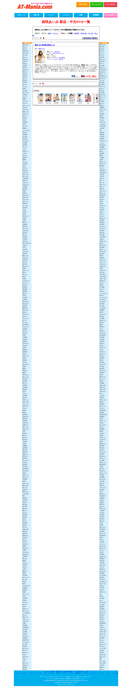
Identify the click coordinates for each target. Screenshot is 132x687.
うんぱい (101, 142)
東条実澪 (24, 414)
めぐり (101, 600)
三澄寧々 (24, 569)
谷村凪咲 (24, 385)
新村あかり (102, 443)
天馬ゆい (101, 397)
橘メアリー (102, 379)
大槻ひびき (102, 149)
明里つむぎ (102, 67)
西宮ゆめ (101, 447)
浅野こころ (102, 74)
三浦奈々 (24, 550)
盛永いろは (25, 427)
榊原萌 (101, 285)
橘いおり (24, 383)
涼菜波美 (24, 360)
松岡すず (24, 541)
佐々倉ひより (26, 280)
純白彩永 (24, 537)
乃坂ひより (102, 458)
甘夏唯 (24, 99)
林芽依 (24, 481)
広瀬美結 (101, 498)
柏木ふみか (25, 199)
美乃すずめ (102, 583)
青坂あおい (25, 59)
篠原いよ (24, 312)
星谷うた (24, 512)
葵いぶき (101, 53)
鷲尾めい (101, 667)
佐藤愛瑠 (101, 310)
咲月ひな (24, 285)
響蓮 (23, 496)
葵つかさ (101, 55)
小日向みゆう (103, 276)
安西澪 (24, 124)
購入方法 (47, 671)
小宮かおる (25, 251)
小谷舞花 (24, 239)
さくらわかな (103, 297)
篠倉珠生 (24, 305)
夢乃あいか (102, 644)
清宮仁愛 (101, 234)
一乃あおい (102, 124)
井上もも (24, 161)
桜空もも (101, 295)
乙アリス (101, 168)
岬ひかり (24, 558)
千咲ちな (24, 393)
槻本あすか (25, 406)
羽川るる (24, 168)
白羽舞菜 (24, 337)
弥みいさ (24, 103)
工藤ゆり (101, 239)
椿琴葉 (24, 410)
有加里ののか (103, 69)
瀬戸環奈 (101, 362)
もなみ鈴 (101, 604)
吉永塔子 (101, 652)
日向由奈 (101, 489)
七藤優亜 (24, 445)
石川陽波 (24, 142)
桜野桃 (24, 268)
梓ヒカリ (101, 80)
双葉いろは (102, 508)
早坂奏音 (24, 479)
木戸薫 (24, 220)
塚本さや (24, 397)
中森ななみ (25, 429)
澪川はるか (25, 552)
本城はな (24, 525)
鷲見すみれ (25, 364)
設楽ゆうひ (102, 320)
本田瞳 (101, 525)
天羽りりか (102, 86)
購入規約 (52, 671)
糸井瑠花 (101, 132)
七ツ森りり (102, 439)
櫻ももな (24, 274)
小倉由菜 (101, 157)
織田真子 (101, 165)
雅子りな (101, 186)
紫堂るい (101, 322)
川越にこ (101, 211)
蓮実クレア (102, 462)
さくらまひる (103, 293)
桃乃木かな (102, 612)
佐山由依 (24, 297)
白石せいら (25, 326)
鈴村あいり (102, 353)
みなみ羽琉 (102, 575)
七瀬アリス (102, 437)
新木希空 (101, 101)
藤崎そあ (24, 508)
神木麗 (101, 203)
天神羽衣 (24, 94)
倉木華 (101, 243)
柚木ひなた (25, 648)
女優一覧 (36, 15)
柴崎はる (101, 326)
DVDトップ (21, 15)
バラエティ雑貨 (114, 673)
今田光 (24, 165)
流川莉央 (101, 665)
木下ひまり (102, 226)
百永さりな (102, 610)
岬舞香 (24, 560)
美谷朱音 (101, 560)
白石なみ (24, 330)
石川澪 (101, 111)
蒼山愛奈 (24, 65)
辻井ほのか (102, 391)
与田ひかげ (25, 656)
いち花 (24, 149)
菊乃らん (101, 214)
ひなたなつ (102, 487)
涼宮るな (24, 362)
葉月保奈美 (25, 468)
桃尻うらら (25, 610)
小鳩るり (24, 245)
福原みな (101, 502)
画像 (49, 33)
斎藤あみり (102, 280)
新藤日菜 (24, 349)
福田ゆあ (24, 504)
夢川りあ (24, 650)
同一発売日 (62, 57)
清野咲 (24, 366)
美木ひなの (102, 546)
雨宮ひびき (102, 94)
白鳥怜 (24, 335)
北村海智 (101, 224)
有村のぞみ (102, 109)
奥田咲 (101, 155)
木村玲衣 (101, 232)
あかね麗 (101, 65)
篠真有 (101, 324)
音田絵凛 (24, 188)
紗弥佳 (24, 295)
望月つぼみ (102, 602)
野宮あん (24, 462)
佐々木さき (102, 301)
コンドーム (71, 673)
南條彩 (101, 441)
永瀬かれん (25, 422)
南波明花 (24, 452)
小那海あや (102, 170)
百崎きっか (25, 608)
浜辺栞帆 (101, 477)
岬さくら (101, 550)
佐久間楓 (101, 287)
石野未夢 (24, 145)
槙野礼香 (24, 531)
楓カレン (101, 180)
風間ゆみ (101, 188)
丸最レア (101, 539)
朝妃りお (24, 78)
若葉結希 (24, 667)
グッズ (111, 15)
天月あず (101, 90)
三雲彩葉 (24, 556)
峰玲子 (24, 583)
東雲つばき (25, 310)
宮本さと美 (25, 594)
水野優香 (101, 554)
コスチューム (93, 673)
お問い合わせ (83, 4)
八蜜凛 (101, 466)
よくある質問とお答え (79, 671)
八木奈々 (101, 621)
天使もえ (101, 88)
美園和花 (101, 558)
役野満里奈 (102, 623)
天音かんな (25, 101)
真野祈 (101, 537)
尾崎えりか (102, 161)
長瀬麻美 (101, 416)
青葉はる (24, 63)
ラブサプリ (86, 673)
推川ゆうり (102, 163)
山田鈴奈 (24, 633)
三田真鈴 (101, 562)
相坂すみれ (25, 44)
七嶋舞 (101, 435)
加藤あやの (102, 195)
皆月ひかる (102, 571)
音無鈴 (24, 191)
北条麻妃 (101, 514)
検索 (80, 15)
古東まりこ (25, 241)
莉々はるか (102, 661)
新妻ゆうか (25, 454)
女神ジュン (25, 602)
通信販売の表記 (59, 671)
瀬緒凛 (24, 368)
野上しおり (25, 460)
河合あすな (102, 205)
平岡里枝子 (102, 496)
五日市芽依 (102, 126)
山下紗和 (24, 629)
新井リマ (101, 99)
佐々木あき (102, 299)
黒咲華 (101, 255)
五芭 (100, 130)
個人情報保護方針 (69, 671)
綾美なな (24, 115)
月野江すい (102, 387)
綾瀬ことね (25, 111)
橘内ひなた (102, 376)
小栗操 (101, 159)
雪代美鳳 (101, 638)
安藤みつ (24, 128)
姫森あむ (24, 498)
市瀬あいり (25, 151)
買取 (87, 671)
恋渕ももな (102, 259)
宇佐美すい (25, 172)
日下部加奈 (102, 236)
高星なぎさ (25, 374)
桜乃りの (101, 289)
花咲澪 (24, 473)
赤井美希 (101, 61)
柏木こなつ (102, 191)
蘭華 (100, 658)
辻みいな (24, 408)
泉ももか (24, 147)
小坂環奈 (24, 236)
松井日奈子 (102, 529)
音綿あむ (24, 193)
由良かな (101, 646)
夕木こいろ (102, 635)
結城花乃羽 (25, 640)
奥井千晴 (24, 180)
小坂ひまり (102, 264)
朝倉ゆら (24, 71)
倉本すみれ (102, 245)
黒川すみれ (102, 251)
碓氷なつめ (25, 174)
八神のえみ (25, 621)
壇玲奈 (24, 391)
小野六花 (101, 176)
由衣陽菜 (24, 638)
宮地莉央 (24, 589)
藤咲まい (24, 510)
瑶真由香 (24, 489)
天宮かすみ (25, 109)
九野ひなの (102, 241)
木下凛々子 (102, 228)
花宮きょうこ (103, 473)
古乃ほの (101, 512)
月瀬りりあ (102, 385)
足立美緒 (24, 90)
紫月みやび (25, 303)
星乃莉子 (101, 518)
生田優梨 (24, 134)
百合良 (24, 654)
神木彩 (101, 201)
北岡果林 (101, 220)
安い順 (90, 33)
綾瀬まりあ (25, 113)
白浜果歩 (24, 339)
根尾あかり (102, 456)
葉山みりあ (25, 483)
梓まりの (24, 84)
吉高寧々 (101, 650)
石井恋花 (24, 138)
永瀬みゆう (25, 424)
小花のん (101, 178)
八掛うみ (101, 627)
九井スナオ (102, 262)
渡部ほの (24, 669)
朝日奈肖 (24, 76)
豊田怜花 (24, 418)
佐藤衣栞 (24, 287)
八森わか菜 (102, 631)
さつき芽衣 (102, 308)
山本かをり (25, 635)
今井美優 (24, 163)
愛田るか (24, 46)
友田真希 (101, 412)
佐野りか (24, 293)
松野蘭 (24, 546)
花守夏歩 (101, 475)
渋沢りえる (25, 318)
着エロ (61, 59)
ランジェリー (101, 673)
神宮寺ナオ (102, 347)
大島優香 (101, 147)
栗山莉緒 (101, 247)
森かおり (24, 615)
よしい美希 (102, 648)
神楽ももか (102, 184)
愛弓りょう (102, 97)
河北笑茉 (24, 207)
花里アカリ (25, 475)
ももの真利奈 (26, 612)
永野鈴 (101, 418)
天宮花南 (101, 92)
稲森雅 (24, 159)
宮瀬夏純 (24, 587)
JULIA (101, 328)
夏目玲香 (24, 439)
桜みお (24, 272)
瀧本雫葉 (24, 379)
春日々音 (24, 487)
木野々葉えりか (26, 243)
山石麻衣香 (25, 627)
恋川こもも (25, 228)
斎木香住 (24, 253)
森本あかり (25, 617)
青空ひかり (102, 59)
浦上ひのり (25, 176)
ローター (40, 673)
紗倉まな (101, 291)
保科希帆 (24, 514)
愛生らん (24, 57)
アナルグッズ (52, 673)
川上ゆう (101, 207)
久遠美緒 (24, 224)
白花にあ (24, 345)
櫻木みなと (25, 266)
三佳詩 (24, 596)
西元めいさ (102, 452)
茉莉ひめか (25, 548)
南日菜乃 (101, 577)
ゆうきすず (25, 642)
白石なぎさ (102, 333)
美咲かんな (102, 548)
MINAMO (102, 579)
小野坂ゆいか (103, 172)
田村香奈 (24, 389)
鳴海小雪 (24, 450)
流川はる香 (102, 663)
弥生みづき (102, 633)
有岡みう (101, 105)
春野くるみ (25, 485)
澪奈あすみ (25, 554)
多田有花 (101, 372)
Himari (101, 491)
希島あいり (102, 218)
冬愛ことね (102, 399)
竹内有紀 (101, 366)
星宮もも (24, 521)
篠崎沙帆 (24, 308)
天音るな (24, 107)
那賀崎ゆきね (103, 414)
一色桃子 (101, 128)
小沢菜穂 (24, 186)
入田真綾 (101, 138)
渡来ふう (101, 669)
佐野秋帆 (24, 289)
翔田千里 (101, 330)
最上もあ (24, 604)
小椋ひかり (25, 182)
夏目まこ (24, 437)
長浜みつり (102, 420)
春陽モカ (101, 485)
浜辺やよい (25, 477)
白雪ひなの (25, 343)
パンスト (107, 673)
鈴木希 (24, 358)
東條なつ (101, 402)
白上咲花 (101, 339)
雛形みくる (25, 491)
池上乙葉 (24, 136)
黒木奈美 (101, 253)
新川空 (24, 120)
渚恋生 (24, 431)
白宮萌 (24, 347)
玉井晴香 (24, 387)
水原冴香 (24, 564)
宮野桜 (24, 592)
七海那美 (24, 447)
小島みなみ (102, 266)
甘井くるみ (25, 92)
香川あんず (25, 195)
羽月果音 (24, 466)
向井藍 (101, 596)
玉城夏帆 (101, 383)
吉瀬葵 (24, 218)
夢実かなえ (25, 652)
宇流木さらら (103, 140)
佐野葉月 (24, 291)
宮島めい (101, 589)
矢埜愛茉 (24, 625)
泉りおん (101, 120)
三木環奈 (24, 299)
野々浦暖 (101, 460)
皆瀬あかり (102, 569)
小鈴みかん (102, 270)
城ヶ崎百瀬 (25, 324)
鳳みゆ (101, 151)
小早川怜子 (102, 274)
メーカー (51, 15)
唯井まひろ (102, 370)
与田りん (24, 658)
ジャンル (66, 15)
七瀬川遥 (24, 441)
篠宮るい (24, 316)
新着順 (76, 33)
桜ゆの (24, 276)
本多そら (24, 527)
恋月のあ (24, 232)
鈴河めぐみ (25, 356)
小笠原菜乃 (25, 178)
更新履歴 (96, 15)
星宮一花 (101, 521)
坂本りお (24, 262)
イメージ (55, 59)
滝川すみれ (102, 364)
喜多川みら (25, 216)
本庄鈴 (101, 523)
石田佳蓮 (101, 113)
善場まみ (24, 370)
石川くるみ (25, 140)
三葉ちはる (102, 564)
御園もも (24, 571)
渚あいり (101, 427)
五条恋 (101, 268)
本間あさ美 (25, 529)
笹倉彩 (24, 278)
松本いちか (102, 533)
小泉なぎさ (25, 230)
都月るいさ (102, 406)
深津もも (24, 502)
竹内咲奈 (24, 381)
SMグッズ (58, 673)
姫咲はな (101, 493)
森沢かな (101, 617)
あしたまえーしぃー (58, 53)
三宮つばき (102, 314)
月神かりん (25, 399)
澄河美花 (101, 358)
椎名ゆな (101, 316)
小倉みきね (25, 184)
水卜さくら (102, 544)
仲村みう (101, 422)
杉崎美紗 (24, 351)
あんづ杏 (24, 126)
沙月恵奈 (101, 303)
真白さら (24, 539)
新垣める (24, 117)
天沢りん (24, 97)
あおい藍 (24, 55)
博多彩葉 (24, 464)
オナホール (17, 673)
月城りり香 (25, 402)
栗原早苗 (24, 226)
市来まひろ (102, 122)
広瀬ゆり (101, 500)
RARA (24, 660)
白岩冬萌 (101, 337)
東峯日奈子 (25, 416)
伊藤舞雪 (101, 134)
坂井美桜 (24, 259)
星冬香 (24, 518)
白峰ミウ (101, 345)
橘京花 (101, 374)
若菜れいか (25, 665)
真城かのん (25, 535)
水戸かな (101, 567)
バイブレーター (32, 673)
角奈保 (101, 360)
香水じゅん (102, 193)
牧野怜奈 (24, 533)
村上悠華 (101, 598)
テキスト (56, 33)
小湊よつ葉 (102, 278)
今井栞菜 (101, 136)
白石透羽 (24, 328)
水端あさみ (102, 556)
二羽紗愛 (101, 510)
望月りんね (25, 577)
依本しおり (102, 656)
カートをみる (110, 4)
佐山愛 (101, 312)
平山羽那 (24, 500)
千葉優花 (24, 395)
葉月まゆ (101, 468)
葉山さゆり (102, 479)
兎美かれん (25, 170)
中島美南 (24, 420)
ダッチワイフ (24, 673)
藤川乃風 (24, 506)
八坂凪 (24, 623)
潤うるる (24, 322)
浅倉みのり (25, 69)
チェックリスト (97, 4)
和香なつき (25, 663)
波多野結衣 (102, 464)
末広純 (101, 349)
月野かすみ (102, 389)
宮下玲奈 (101, 587)
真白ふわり (102, 527)
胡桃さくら (102, 249)
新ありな (101, 103)
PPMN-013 (57, 51)
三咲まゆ (24, 562)
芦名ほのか (102, 78)
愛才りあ (101, 51)
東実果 (24, 88)
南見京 (24, 581)
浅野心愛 (24, 74)
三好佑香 (24, 598)
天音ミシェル (26, 105)
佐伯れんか (25, 257)
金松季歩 (101, 197)
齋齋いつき (25, 255)
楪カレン (101, 640)
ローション (64, 673)
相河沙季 (101, 46)
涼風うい (24, 353)
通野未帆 (101, 404)
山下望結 (24, 631)
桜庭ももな (25, 270)
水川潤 (101, 552)
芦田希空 (24, 82)
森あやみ (101, 615)
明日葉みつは (103, 76)
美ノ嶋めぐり (103, 581)
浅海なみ (24, 80)
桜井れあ (24, 264)
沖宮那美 (101, 153)
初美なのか (25, 470)
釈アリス (24, 320)
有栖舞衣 (101, 107)
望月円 (24, 606)
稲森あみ (24, 157)
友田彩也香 (102, 410)
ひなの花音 (25, 493)
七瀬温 (24, 443)
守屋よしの (25, 619)
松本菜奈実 (102, 535)
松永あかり (25, 544)
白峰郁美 (24, 341)
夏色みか (24, 433)
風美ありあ (25, 197)
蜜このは (24, 579)
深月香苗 (24, 575)
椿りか (101, 393)
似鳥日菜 (101, 454)
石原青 (101, 115)
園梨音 (24, 372)
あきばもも (102, 71)
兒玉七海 (101, 272)
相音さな (24, 49)
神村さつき (25, 201)
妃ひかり (101, 216)
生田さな (24, 132)
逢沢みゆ (101, 49)
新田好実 (24, 458)
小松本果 (24, 249)
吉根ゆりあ (102, 654)
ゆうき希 (24, 644)
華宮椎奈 (24, 203)
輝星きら (24, 222)
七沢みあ (101, 433)
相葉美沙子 (25, 51)
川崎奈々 (24, 211)
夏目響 (101, 431)
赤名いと (101, 63)
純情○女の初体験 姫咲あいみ (45, 45)
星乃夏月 (101, 516)
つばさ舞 (101, 395)
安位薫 (101, 625)
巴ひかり (101, 408)
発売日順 (83, 33)
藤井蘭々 (101, 504)
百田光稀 (101, 608)
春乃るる (101, 483)
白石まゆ (24, 333)
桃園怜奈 (101, 606)
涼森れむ (101, 356)
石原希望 (101, 117)
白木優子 (101, 341)
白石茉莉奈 (102, 335)
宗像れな (24, 600)
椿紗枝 (24, 412)
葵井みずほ (25, 53)
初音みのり (102, 470)
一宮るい (24, 153)
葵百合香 (101, 57)
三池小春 (101, 541)
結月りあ (101, 642)
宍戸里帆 (101, 318)
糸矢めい (24, 155)
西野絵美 (101, 445)
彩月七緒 (101, 305)
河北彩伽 (101, 209)
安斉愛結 (24, 122)
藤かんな (101, 506)
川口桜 (24, 209)
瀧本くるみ (25, 376)
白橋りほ (101, 343)
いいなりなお (26, 130)
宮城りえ (101, 585)
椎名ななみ (25, 301)
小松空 (24, 247)
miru (100, 594)
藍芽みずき (102, 44)
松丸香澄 (101, 531)
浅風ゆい (24, 67)
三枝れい (101, 282)
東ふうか (24, 86)
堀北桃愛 (24, 523)
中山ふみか (102, 424)
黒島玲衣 (101, 257)
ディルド (45, 673)
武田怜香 (101, 368)
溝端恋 (24, 573)
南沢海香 (101, 573)
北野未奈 (101, 222)
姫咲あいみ (41, 48)
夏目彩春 (101, 429)
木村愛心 (101, 230)
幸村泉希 (24, 646)
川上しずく (25, 205)
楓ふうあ (101, 182)
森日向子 (101, 619)
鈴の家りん (102, 351)
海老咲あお (102, 145)
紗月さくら (25, 282)
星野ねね (24, 516)
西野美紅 (24, 456)
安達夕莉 (101, 82)
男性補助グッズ (78, 673)
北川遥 (24, 214)
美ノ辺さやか (26, 585)
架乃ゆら (101, 199)
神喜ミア (24, 234)
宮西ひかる (102, 592)
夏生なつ (24, 435)
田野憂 (101, 381)
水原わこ (24, 567)
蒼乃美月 (24, 61)
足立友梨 (101, 84)
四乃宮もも (25, 314)
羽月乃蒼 (101, 481)
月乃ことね (25, 404)
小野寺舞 (101, 174)
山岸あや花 (102, 629)
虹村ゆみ (101, 450)
